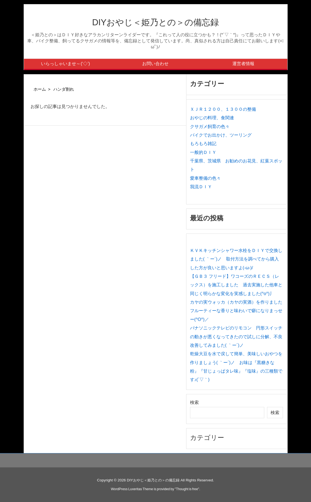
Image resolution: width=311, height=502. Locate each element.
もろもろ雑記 (203, 143)
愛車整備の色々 (205, 178)
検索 (194, 402)
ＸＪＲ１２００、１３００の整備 (223, 109)
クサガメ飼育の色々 (210, 126)
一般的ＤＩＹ (203, 152)
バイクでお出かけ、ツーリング (221, 135)
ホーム (40, 89)
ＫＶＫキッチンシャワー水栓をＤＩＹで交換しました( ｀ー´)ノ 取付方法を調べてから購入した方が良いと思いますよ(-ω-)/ (236, 259)
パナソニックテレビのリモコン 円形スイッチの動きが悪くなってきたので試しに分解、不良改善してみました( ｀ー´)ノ (236, 337)
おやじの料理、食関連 (212, 117)
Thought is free (187, 489)
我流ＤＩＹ (201, 186)
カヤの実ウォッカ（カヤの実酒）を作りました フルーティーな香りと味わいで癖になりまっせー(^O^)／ (238, 311)
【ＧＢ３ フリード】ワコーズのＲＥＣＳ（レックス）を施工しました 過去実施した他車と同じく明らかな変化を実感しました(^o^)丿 (236, 285)
